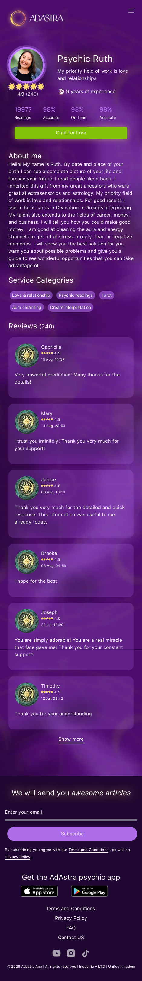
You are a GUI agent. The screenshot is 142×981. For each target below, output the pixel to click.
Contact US (71, 937)
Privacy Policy (17, 857)
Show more (71, 739)
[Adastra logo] (34, 18)
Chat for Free (71, 133)
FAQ (71, 928)
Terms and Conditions (88, 849)
